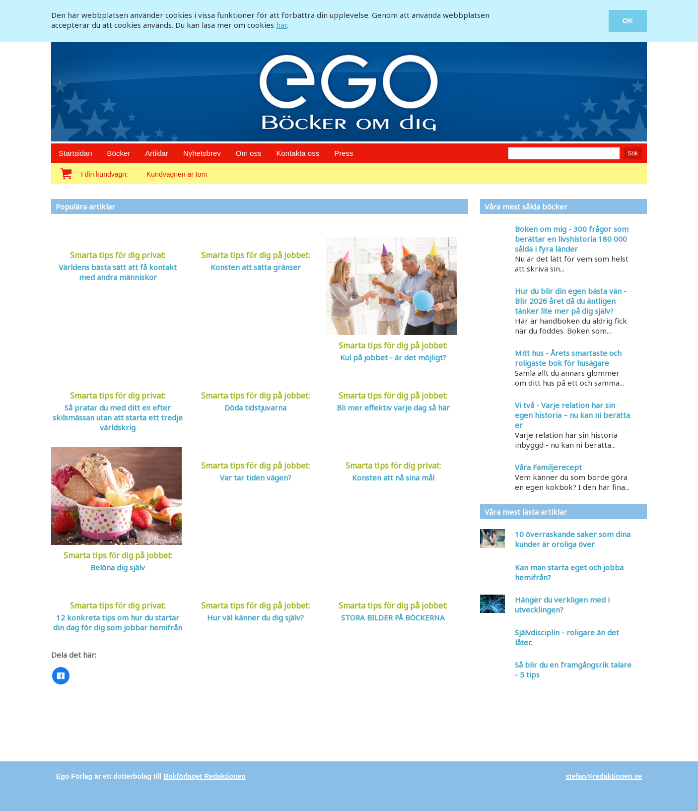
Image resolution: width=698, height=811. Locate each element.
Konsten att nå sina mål (393, 477)
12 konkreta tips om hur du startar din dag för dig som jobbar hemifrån (117, 622)
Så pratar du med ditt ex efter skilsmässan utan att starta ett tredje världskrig (118, 417)
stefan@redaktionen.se (603, 776)
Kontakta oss (297, 153)
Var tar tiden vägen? (255, 477)
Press (343, 153)
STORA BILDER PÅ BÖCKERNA (393, 617)
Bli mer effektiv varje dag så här (393, 407)
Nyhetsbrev (202, 153)
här (281, 25)
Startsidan (75, 153)
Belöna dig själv (117, 567)
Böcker (119, 153)
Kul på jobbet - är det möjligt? (393, 357)
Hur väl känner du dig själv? (255, 617)
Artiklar (156, 153)
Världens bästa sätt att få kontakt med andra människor (118, 272)
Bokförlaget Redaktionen (204, 776)
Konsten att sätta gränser (255, 267)
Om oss (249, 153)
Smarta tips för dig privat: (117, 255)
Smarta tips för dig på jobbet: (255, 255)
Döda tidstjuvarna (255, 407)
